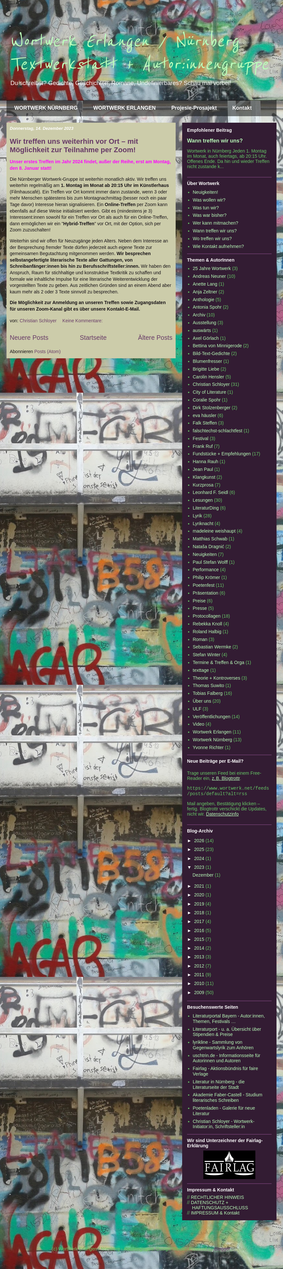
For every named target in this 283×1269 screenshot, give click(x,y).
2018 (200, 914)
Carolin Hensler (208, 376)
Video (199, 724)
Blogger (222, 1250)
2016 (200, 931)
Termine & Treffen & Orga (218, 662)
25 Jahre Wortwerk (212, 268)
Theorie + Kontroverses (216, 678)
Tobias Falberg (208, 693)
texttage (201, 670)
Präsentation (206, 593)
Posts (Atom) (47, 351)
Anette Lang (205, 284)
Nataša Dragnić (208, 546)
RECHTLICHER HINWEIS (217, 1198)
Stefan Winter (207, 654)
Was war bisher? (210, 215)
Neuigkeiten (205, 554)
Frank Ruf (203, 446)
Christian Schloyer (211, 384)
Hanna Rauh (206, 461)
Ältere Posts (155, 337)
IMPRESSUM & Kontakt (215, 1214)
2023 (200, 868)
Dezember (204, 876)
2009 (200, 993)
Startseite (93, 337)
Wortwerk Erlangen (212, 731)
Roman (200, 639)
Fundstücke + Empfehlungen (222, 453)
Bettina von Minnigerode (217, 345)
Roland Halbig (207, 631)
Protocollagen (207, 616)
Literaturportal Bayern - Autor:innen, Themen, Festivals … (229, 1020)
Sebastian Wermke (212, 646)
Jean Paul (203, 469)
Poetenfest (204, 585)
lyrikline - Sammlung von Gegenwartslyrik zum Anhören (223, 1046)
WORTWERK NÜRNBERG (46, 108)
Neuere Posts (29, 337)
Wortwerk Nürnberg (212, 739)
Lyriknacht (203, 523)
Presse (200, 608)
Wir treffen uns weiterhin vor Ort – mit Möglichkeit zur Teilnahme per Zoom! (74, 145)
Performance (206, 569)
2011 (200, 976)
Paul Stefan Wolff (210, 562)
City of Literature (209, 392)
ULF (197, 708)
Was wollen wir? (209, 200)
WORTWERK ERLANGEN (124, 108)
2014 (200, 949)
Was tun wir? (206, 207)
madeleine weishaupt (214, 531)
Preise (199, 600)
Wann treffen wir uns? (215, 140)
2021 (200, 887)
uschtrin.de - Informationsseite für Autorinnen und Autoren (227, 1059)
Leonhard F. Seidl (210, 492)
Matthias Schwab (210, 538)
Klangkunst (204, 477)
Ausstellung (204, 322)
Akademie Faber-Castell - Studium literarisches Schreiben (228, 1098)
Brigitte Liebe (206, 369)
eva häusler (204, 415)
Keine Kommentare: (83, 320)
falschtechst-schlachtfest (218, 430)
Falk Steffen (205, 422)
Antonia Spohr (207, 307)
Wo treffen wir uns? (212, 238)
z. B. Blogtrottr (226, 778)
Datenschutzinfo (222, 815)
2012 (200, 967)
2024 (200, 859)
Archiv (199, 314)
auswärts (202, 330)
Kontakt (242, 108)
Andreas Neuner (209, 276)
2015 (200, 940)
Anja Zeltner (205, 291)
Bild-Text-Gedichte (211, 353)
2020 (200, 896)
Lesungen (203, 500)
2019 (200, 905)
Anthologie (203, 299)
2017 (200, 922)
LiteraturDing (206, 508)
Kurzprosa (203, 484)
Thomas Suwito (208, 685)
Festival (201, 438)
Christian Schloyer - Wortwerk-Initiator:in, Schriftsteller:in (224, 1125)
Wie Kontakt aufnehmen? (218, 246)
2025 (200, 850)
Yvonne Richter (208, 747)
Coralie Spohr (207, 399)
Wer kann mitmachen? (215, 223)
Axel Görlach (206, 338)
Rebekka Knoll (207, 623)
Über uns (202, 701)
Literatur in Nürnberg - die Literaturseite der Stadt (219, 1085)
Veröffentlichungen (212, 716)
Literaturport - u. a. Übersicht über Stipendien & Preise (227, 1033)
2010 (200, 984)
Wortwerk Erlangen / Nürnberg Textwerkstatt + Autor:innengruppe (139, 53)
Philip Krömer (206, 577)
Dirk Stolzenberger (212, 407)
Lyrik (197, 515)
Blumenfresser (207, 361)
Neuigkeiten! (205, 192)
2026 (200, 841)
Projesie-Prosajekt (194, 108)
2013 (200, 958)
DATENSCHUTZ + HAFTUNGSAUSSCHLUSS (217, 1206)
